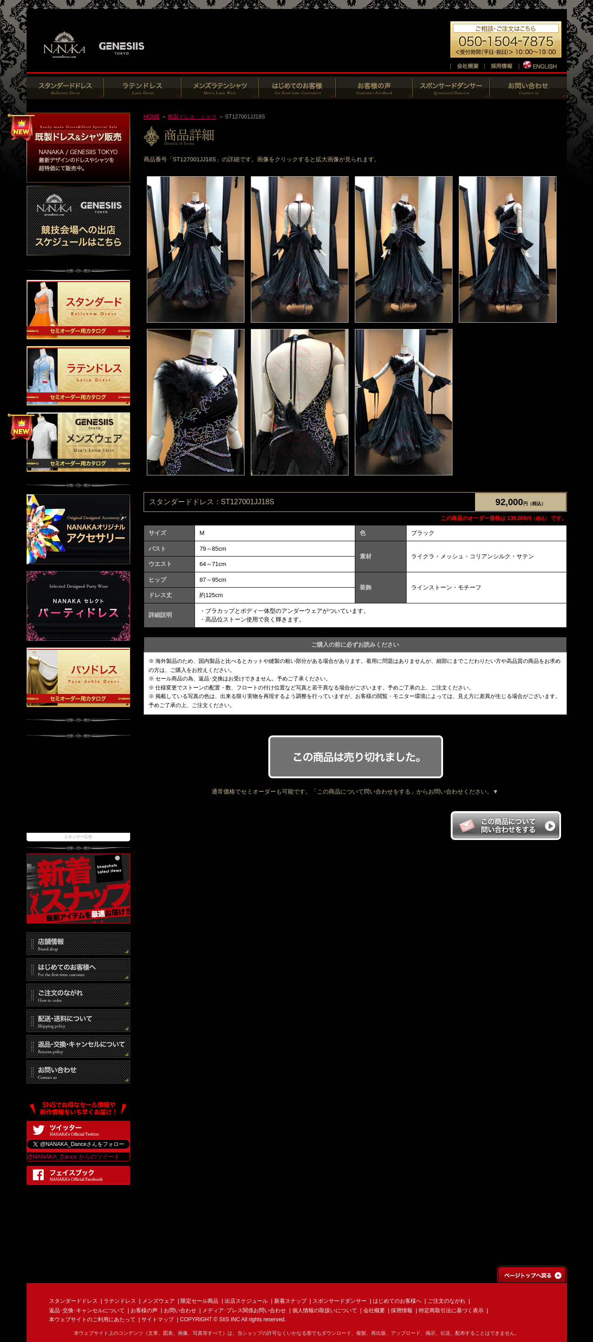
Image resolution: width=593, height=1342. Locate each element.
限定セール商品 (199, 1301)
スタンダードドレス (73, 1301)
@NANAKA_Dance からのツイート (73, 1156)
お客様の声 (144, 1310)
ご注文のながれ (447, 1301)
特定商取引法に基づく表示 (451, 1310)
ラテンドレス (120, 1301)
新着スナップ (290, 1301)
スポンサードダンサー (339, 1301)
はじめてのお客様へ (397, 1301)
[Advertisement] (78, 790)
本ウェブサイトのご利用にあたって (92, 1319)
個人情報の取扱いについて (324, 1310)
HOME (152, 117)
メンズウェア (158, 1301)
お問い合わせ (180, 1310)
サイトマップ (157, 1319)
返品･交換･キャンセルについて (87, 1310)
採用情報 (401, 1310)
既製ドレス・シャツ (192, 117)
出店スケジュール (246, 1301)
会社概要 (374, 1310)
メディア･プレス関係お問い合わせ (244, 1310)
